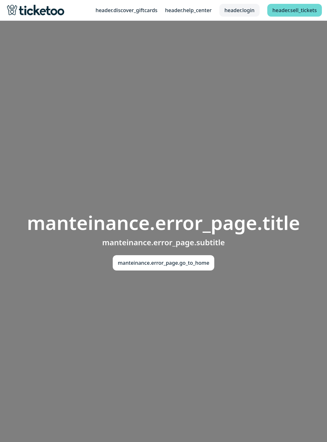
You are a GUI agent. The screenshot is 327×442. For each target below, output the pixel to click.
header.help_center (188, 10)
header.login (239, 10)
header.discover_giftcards (126, 10)
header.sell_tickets (294, 10)
